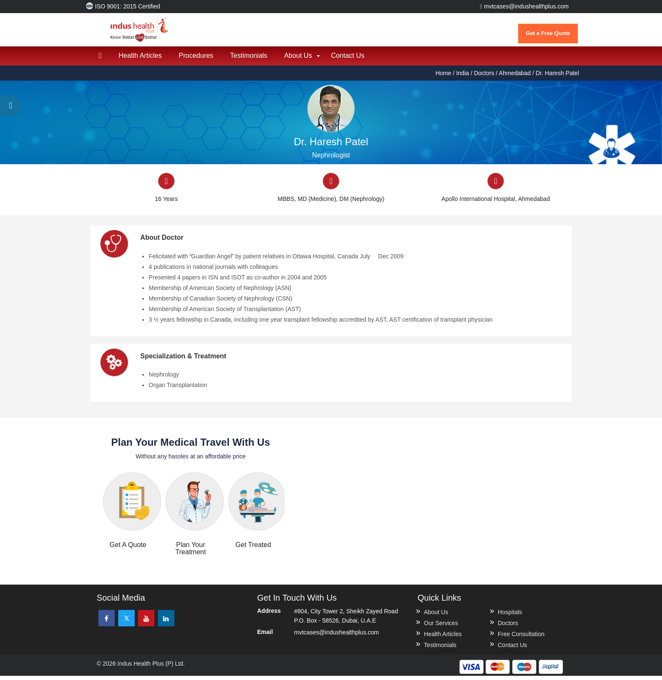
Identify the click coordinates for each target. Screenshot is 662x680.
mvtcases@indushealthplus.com (524, 6)
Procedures (196, 59)
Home (444, 76)
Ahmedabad (515, 76)
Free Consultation (521, 638)
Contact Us (347, 59)
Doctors (484, 76)
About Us (298, 59)
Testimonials (248, 59)
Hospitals (510, 616)
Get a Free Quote (548, 33)
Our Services (441, 627)
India (462, 76)
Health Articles (140, 59)
